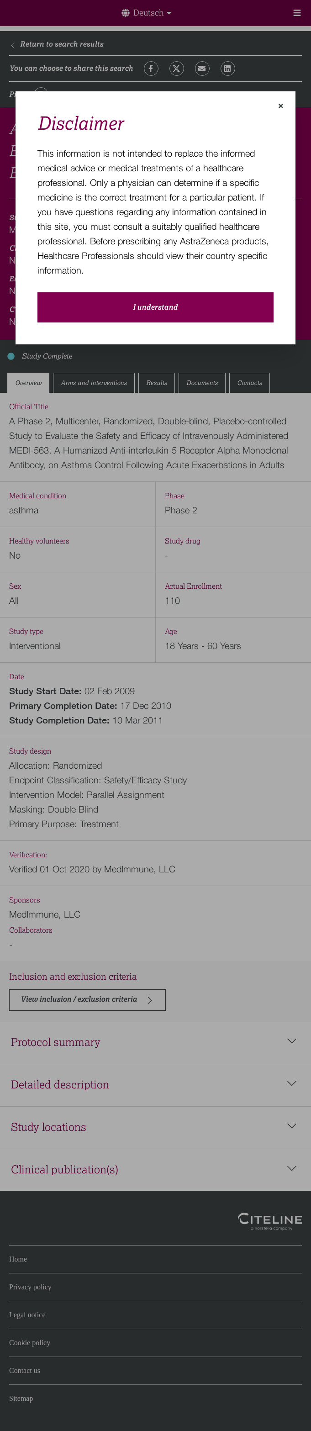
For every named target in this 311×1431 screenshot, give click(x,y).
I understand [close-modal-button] (155, 307)
